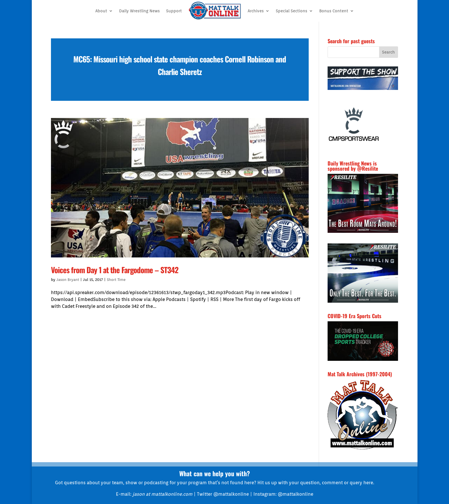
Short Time (116, 279)
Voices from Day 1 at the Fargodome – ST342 (114, 269)
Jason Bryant (67, 279)
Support (174, 11)
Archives (256, 11)
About (101, 11)
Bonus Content (333, 11)
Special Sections (291, 11)
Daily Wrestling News (139, 11)
